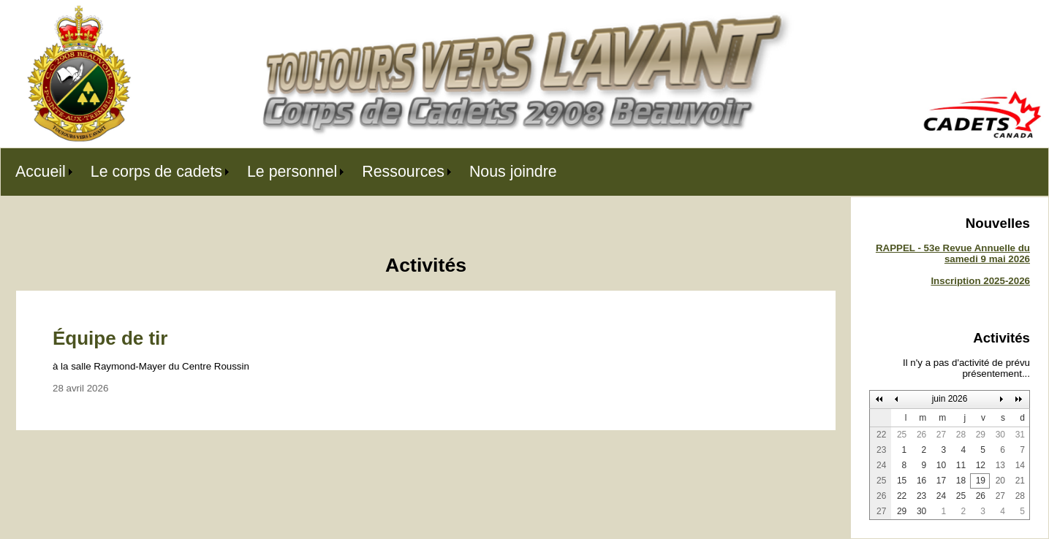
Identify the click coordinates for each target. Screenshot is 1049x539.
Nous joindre (513, 171)
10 (941, 465)
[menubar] (286, 172)
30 (1000, 434)
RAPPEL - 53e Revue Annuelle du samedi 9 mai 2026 (953, 253)
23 (921, 496)
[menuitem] (38, 172)
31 (1020, 434)
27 (941, 434)
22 (901, 496)
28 (961, 434)
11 (961, 465)
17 (941, 480)
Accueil (40, 171)
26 (921, 434)
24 (941, 496)
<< (879, 399)
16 (921, 480)
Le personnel (292, 171)
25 (901, 434)
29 (980, 434)
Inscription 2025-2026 (980, 280)
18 (961, 480)
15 (901, 480)
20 (1000, 480)
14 (1020, 465)
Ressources (403, 171)
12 (980, 465)
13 (1000, 465)
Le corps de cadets (156, 171)
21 (1020, 480)
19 (980, 480)
